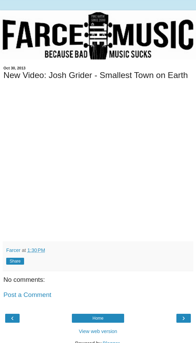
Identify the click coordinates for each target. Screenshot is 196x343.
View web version (98, 331)
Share (15, 261)
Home (98, 318)
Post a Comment (27, 294)
